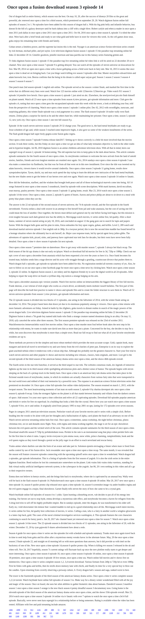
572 (25, 610)
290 (104, 613)
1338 (111, 613)
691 (31, 616)
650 (131, 613)
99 (30, 613)
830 (24, 613)
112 (118, 613)
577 (97, 613)
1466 (11, 610)
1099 (18, 610)
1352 (71, 610)
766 (124, 613)
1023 (17, 613)
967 (45, 616)
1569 (120, 610)
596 (38, 616)
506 (77, 613)
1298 (25, 616)
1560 (85, 610)
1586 (106, 610)
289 (45, 610)
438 (99, 610)
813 (31, 610)
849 (10, 616)
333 (50, 613)
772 (127, 610)
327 (78, 610)
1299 (37, 613)
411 (44, 613)
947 (64, 610)
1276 (64, 613)
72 (58, 610)
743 (113, 610)
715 (51, 616)
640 (57, 613)
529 (84, 613)
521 (90, 613)
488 (52, 610)
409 (92, 610)
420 (134, 610)
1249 (17, 616)
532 (71, 613)
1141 (39, 610)
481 (10, 613)
